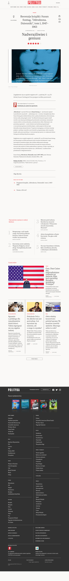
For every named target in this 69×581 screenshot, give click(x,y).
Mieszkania (11, 493)
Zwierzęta (38, 511)
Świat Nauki (11, 439)
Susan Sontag (18, 176)
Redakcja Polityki (12, 537)
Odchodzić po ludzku (41, 504)
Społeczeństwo (40, 502)
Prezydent (11, 465)
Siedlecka (38, 443)
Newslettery (39, 493)
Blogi (37, 7)
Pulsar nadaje (39, 480)
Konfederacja (11, 463)
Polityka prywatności (40, 542)
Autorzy (38, 515)
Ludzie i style (39, 496)
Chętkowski (39, 452)
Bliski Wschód (12, 480)
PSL (9, 458)
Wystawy (10, 521)
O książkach (39, 469)
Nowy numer (13, 7)
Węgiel (10, 497)
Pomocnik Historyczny (14, 432)
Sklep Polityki (39, 522)
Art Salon (10, 532)
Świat (21, 7)
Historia (38, 500)
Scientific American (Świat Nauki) (45, 430)
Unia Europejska (12, 475)
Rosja (9, 482)
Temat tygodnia (40, 462)
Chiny (9, 484)
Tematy (38, 518)
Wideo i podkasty (43, 7)
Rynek (25, 7)
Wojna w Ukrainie (13, 473)
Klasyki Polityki (40, 509)
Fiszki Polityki (38, 561)
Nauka (33, 7)
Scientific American (13, 434)
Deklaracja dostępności (41, 545)
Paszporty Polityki (13, 527)
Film (9, 516)
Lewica (10, 456)
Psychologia (39, 473)
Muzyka (10, 514)
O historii (38, 471)
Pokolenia (50, 7)
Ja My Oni (10, 441)
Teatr (9, 523)
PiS (9, 454)
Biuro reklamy (11, 540)
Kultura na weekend (41, 464)
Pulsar (37, 428)
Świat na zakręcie (40, 467)
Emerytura (11, 499)
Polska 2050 (11, 460)
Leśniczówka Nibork (49, 569)
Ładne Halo (37, 571)
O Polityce (10, 548)
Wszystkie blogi (40, 454)
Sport (37, 507)
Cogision (33, 571)
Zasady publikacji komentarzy (42, 540)
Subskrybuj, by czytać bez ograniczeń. (28, 106)
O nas (37, 520)
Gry (9, 525)
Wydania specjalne (13, 430)
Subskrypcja (46, 399)
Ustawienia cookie (39, 550)
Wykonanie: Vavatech (48, 571)
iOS (9, 561)
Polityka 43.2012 (18, 170)
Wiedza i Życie (12, 437)
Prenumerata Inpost (34, 399)
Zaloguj (57, 2)
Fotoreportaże (39, 498)
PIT (9, 495)
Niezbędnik (11, 443)
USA (9, 478)
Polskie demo (39, 478)
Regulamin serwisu (40, 537)
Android (12, 561)
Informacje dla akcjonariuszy (42, 548)
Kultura (29, 7)
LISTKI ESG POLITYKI (14, 504)
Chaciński (38, 449)
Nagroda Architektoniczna (15, 530)
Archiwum (39, 513)
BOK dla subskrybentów (14, 545)
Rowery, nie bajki (40, 475)
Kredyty (10, 501)
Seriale (10, 519)
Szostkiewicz (39, 447)
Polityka (10, 428)
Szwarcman (39, 445)
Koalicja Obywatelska (13, 452)
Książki (34, 13)
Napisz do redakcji (12, 542)
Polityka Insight (30, 569)
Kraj (18, 7)
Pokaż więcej (34, 368)
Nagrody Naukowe (40, 434)
